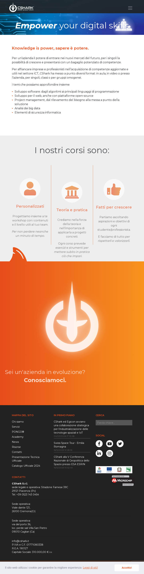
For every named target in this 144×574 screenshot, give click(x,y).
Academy (18, 436)
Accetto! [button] (127, 567)
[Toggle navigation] (130, 8)
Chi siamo (18, 421)
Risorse (16, 447)
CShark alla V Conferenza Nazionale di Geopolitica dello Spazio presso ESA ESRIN (71, 460)
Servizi (16, 426)
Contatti (17, 452)
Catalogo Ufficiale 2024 (26, 465)
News (15, 441)
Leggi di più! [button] (90, 567)
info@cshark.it (20, 541)
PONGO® (18, 431)
